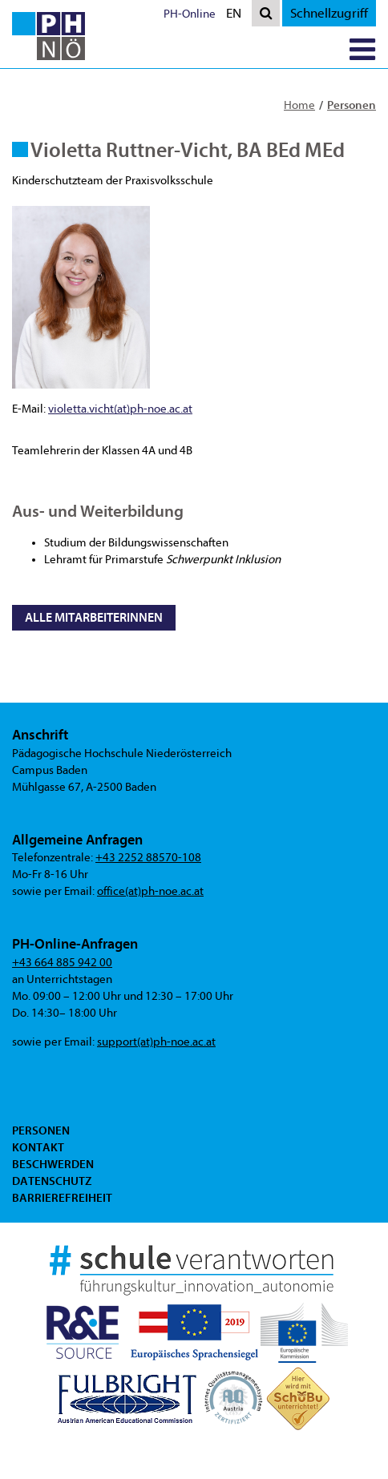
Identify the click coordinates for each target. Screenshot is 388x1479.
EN (237, 14)
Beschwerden (53, 1164)
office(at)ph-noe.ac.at (150, 891)
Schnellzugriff (329, 13)
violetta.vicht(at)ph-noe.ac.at (120, 409)
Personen (351, 105)
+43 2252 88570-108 (148, 857)
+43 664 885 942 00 (62, 962)
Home (299, 105)
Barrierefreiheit (62, 1198)
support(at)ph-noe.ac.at (156, 1042)
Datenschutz (51, 1181)
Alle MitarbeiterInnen (94, 618)
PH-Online (190, 14)
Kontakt (38, 1147)
